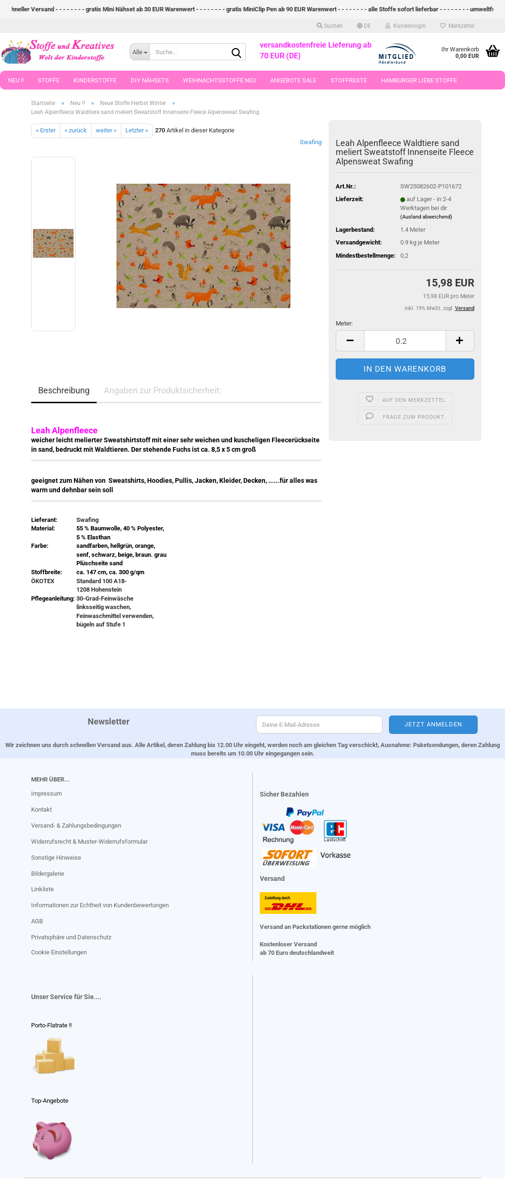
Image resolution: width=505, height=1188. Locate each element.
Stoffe (48, 80)
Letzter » (136, 130)
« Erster (46, 130)
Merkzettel (457, 26)
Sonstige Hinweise (56, 857)
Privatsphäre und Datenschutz (71, 937)
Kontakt (41, 809)
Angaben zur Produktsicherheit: (162, 390)
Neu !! (16, 80)
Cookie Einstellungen (59, 952)
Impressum (46, 793)
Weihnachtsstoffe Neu (219, 80)
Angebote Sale (293, 80)
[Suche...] (139, 51)
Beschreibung (64, 390)
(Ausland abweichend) (426, 217)
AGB (37, 921)
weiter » (106, 130)
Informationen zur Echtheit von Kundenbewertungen (100, 905)
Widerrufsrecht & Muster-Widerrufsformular (89, 841)
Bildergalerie (47, 873)
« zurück (76, 130)
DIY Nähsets (150, 80)
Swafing (311, 142)
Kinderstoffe (95, 80)
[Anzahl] (405, 340)
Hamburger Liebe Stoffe (419, 80)
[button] (364, 26)
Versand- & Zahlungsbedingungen (76, 825)
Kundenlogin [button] (405, 26)
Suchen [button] (330, 26)
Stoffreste (349, 80)
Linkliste (42, 889)
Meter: (344, 323)
